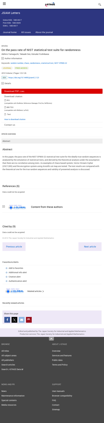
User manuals (58, 391)
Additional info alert (18, 272)
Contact (55, 404)
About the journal (44, 32)
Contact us (9, 124)
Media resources (8, 404)
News (3, 391)
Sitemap (56, 409)
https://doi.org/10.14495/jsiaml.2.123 (23, 77)
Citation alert (15, 276)
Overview (56, 351)
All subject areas (8, 355)
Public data (57, 360)
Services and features (62, 355)
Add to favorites (16, 268)
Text (9, 114)
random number (17, 63)
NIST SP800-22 (60, 63)
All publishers (7, 360)
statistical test (47, 63)
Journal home (10, 32)
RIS (8, 100)
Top (51, 339)
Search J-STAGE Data (12, 369)
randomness (35, 63)
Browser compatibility (62, 395)
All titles (5, 351)
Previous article (14, 246)
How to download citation (14, 119)
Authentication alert (18, 281)
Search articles (8, 364)
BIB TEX (10, 107)
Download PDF (14, 91)
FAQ (54, 400)
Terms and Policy (60, 364)
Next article (90, 246)
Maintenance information (13, 395)
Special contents (9, 400)
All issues (26, 32)
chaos (26, 63)
